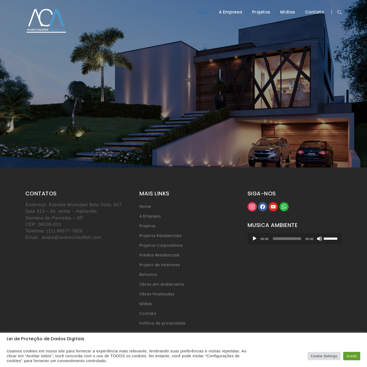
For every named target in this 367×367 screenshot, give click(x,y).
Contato (314, 12)
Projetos (261, 12)
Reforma (148, 274)
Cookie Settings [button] (324, 356)
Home (202, 12)
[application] (295, 238)
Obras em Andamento (162, 284)
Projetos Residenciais (160, 235)
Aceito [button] (351, 356)
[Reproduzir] (254, 238)
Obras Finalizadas (156, 294)
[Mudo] (319, 238)
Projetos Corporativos (161, 245)
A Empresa (230, 12)
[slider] (287, 238)
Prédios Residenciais (159, 255)
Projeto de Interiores (159, 265)
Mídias (287, 12)
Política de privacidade (162, 323)
